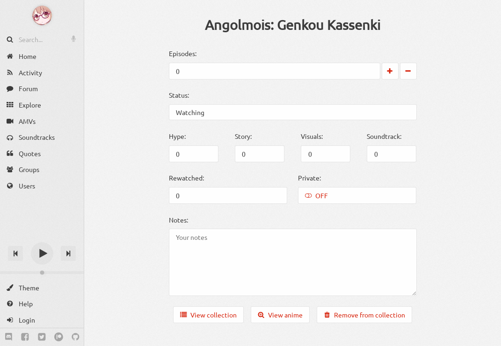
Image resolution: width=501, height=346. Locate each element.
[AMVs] (42, 121)
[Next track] (68, 253)
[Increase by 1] (390, 71)
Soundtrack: (384, 136)
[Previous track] (15, 253)
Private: (309, 177)
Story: (243, 136)
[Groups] (42, 169)
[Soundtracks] (42, 137)
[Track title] (42, 236)
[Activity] (42, 73)
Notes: (178, 220)
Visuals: (312, 136)
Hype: (177, 136)
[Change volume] (42, 272)
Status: (179, 95)
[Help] (42, 304)
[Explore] (42, 105)
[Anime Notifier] (42, 15)
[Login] (42, 320)
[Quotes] (42, 153)
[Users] (42, 186)
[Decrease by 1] (408, 71)
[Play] (42, 253)
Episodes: (182, 53)
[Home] (42, 56)
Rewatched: (186, 177)
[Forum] (42, 88)
